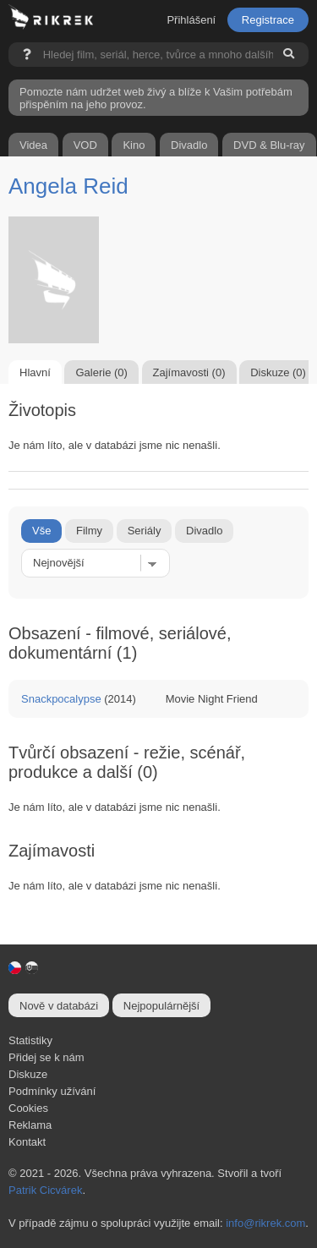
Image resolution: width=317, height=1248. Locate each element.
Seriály (144, 530)
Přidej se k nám (46, 1057)
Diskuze (27, 1074)
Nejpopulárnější (161, 1005)
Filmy (89, 530)
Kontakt (27, 1142)
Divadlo (204, 530)
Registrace (268, 20)
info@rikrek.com (265, 1223)
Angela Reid (68, 186)
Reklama (30, 1125)
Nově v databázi (58, 1005)
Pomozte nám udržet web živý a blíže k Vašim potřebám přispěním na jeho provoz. (155, 98)
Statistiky (30, 1040)
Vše (41, 530)
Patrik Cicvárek (45, 1190)
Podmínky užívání (52, 1091)
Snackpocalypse (61, 698)
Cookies (28, 1108)
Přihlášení (191, 20)
